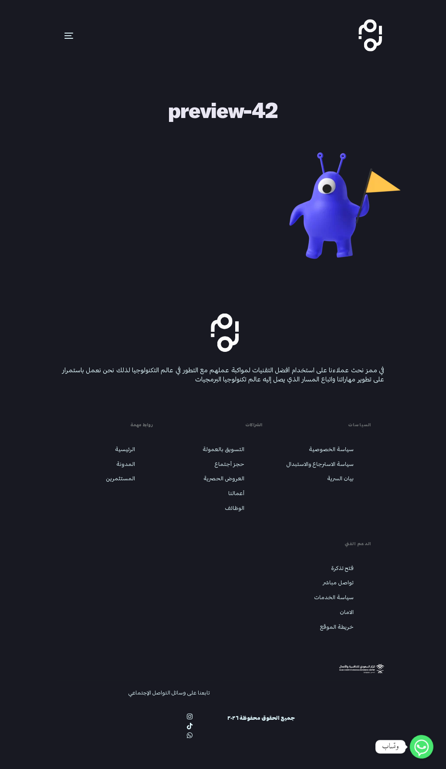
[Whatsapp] (421, 747)
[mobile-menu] (55, 35)
